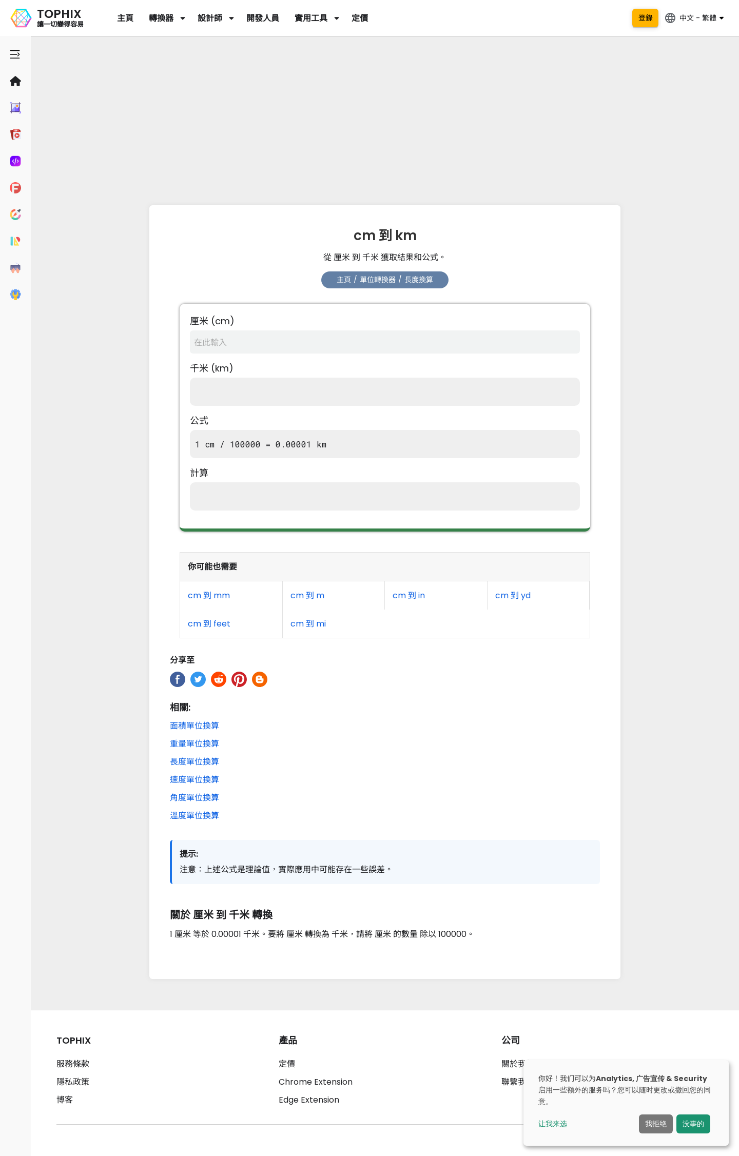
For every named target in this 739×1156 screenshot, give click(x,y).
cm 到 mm (209, 595)
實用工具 (311, 18)
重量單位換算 (194, 744)
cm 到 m (307, 595)
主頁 (125, 18)
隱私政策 (72, 1082)
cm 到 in (409, 595)
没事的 (693, 1124)
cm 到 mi (308, 624)
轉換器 (161, 18)
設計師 (210, 18)
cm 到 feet (209, 624)
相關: (180, 707)
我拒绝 (656, 1124)
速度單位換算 (194, 780)
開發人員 (262, 18)
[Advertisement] (385, 118)
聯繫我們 (517, 1082)
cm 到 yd (513, 595)
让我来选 (552, 1124)
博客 (64, 1100)
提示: (189, 854)
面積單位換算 (194, 726)
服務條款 (72, 1064)
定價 (360, 18)
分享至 (182, 660)
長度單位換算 (194, 762)
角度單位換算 (194, 798)
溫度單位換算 (194, 815)
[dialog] (626, 1103)
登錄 (645, 18)
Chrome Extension (316, 1082)
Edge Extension (309, 1100)
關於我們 (517, 1064)
